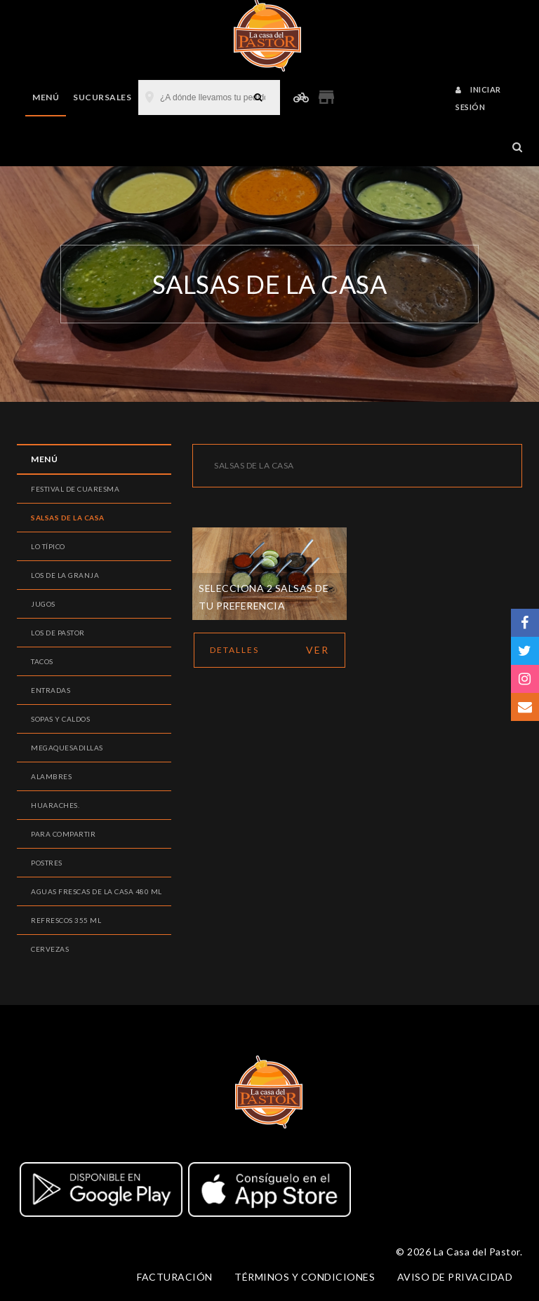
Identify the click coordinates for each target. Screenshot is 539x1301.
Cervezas (50, 949)
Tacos (42, 661)
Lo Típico (48, 546)
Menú (45, 97)
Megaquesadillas (67, 747)
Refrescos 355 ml (66, 920)
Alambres (51, 776)
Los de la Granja (65, 575)
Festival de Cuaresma (75, 489)
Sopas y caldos (60, 719)
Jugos (43, 604)
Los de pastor (58, 632)
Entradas (50, 690)
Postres (46, 862)
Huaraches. (55, 805)
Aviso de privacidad (455, 1277)
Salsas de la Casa (68, 517)
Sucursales (102, 97)
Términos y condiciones (304, 1277)
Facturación (175, 1277)
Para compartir (63, 834)
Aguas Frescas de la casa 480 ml (96, 891)
